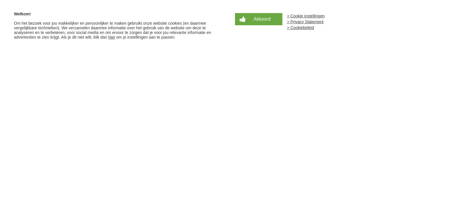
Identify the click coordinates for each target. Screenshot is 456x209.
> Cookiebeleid (300, 27)
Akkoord (262, 19)
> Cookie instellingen (306, 16)
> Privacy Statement (305, 21)
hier (111, 37)
